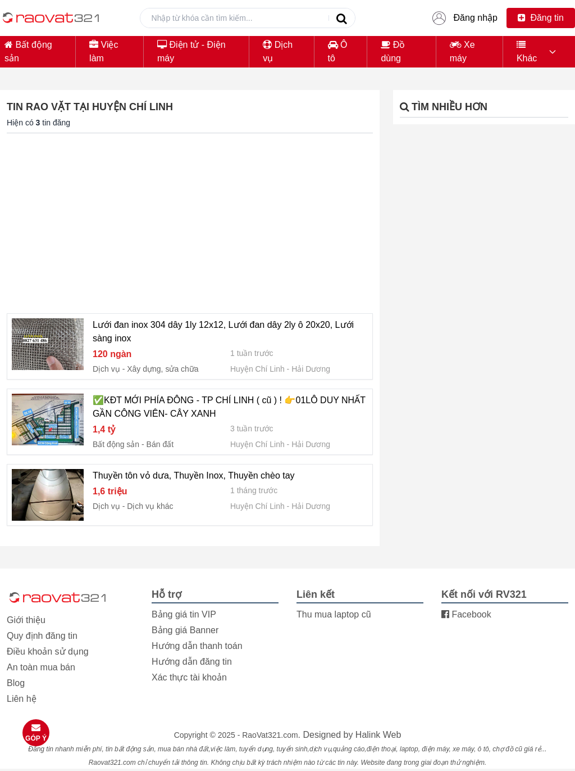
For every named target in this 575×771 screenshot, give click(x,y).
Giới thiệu (26, 620)
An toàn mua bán (41, 667)
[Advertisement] (190, 221)
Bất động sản (28, 51)
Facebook (466, 614)
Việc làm (103, 51)
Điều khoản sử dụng (48, 651)
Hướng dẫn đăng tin (192, 661)
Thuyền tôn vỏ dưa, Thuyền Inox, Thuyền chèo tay (194, 475)
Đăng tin (541, 17)
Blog (16, 683)
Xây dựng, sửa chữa (162, 368)
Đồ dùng (393, 51)
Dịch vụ (278, 51)
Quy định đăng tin (42, 636)
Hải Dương (310, 368)
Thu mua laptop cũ (333, 614)
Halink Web (378, 735)
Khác (527, 51)
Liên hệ (21, 699)
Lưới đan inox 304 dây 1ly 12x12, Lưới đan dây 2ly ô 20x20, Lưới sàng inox (223, 331)
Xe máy (462, 51)
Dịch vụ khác (150, 506)
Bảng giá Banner (185, 630)
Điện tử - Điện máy (191, 51)
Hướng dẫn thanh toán (197, 646)
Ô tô (338, 51)
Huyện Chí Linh (257, 368)
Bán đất (160, 444)
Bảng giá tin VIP (184, 614)
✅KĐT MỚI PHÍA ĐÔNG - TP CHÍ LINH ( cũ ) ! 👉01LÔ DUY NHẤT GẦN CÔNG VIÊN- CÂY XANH (229, 406)
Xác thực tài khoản (189, 677)
